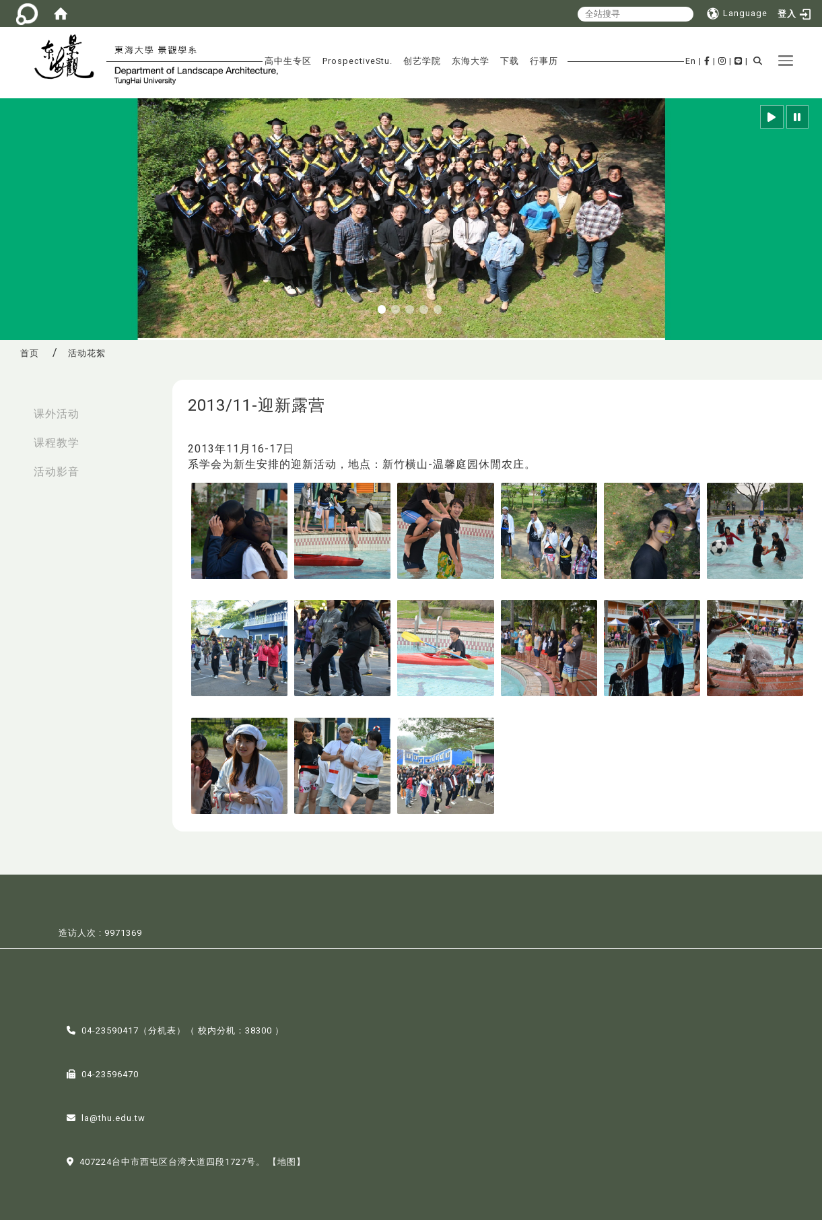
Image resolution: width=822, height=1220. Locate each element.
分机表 (162, 1029)
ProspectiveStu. (357, 61)
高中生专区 (288, 61)
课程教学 (56, 442)
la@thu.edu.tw (113, 1117)
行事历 (544, 61)
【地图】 (287, 1160)
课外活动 (56, 413)
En (690, 61)
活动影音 (56, 471)
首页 (29, 353)
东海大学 (470, 61)
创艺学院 (422, 61)
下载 (509, 61)
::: (14, 407)
